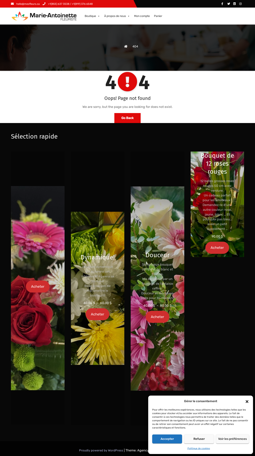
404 (135, 46)
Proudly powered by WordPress (101, 450)
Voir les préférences (232, 439)
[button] (247, 401)
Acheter (37, 286)
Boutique (92, 16)
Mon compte (142, 16)
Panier (158, 16)
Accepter (167, 439)
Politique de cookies (198, 448)
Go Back (127, 118)
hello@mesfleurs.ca (25, 3)
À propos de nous (117, 16)
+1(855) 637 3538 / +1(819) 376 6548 (68, 3)
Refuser (199, 439)
